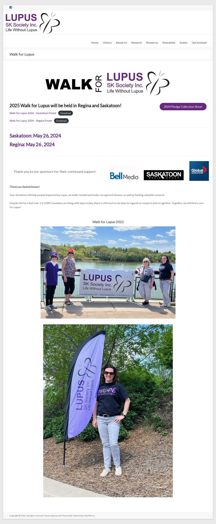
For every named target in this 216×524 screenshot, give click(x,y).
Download (65, 113)
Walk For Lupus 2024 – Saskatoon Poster (33, 113)
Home (95, 42)
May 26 (33, 144)
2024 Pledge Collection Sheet (183, 106)
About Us (121, 42)
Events (183, 42)
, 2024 (48, 144)
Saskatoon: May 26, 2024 (35, 136)
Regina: (17, 144)
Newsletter (169, 42)
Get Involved (199, 42)
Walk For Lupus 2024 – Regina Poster (30, 120)
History (107, 42)
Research (136, 42)
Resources (152, 42)
